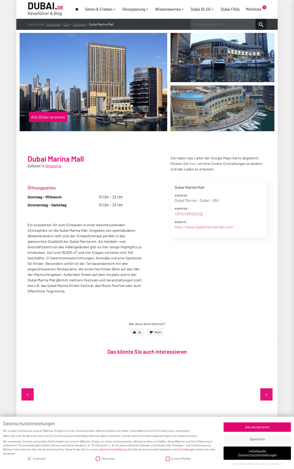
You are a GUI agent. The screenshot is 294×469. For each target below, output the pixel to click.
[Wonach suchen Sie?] (223, 24)
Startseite (53, 24)
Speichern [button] (257, 439)
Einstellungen (186, 449)
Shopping (79, 24)
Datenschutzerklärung (113, 449)
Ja (139, 332)
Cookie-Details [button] (240, 463)
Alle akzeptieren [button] (257, 427)
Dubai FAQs (230, 9)
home (77, 9)
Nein (158, 332)
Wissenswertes (168, 9)
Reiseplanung (133, 9)
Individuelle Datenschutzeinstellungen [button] (257, 453)
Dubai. (45, 9)
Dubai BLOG (201, 9)
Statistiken (105, 458)
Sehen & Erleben (98, 9)
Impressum (276, 463)
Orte (66, 24)
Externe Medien (178, 458)
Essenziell (36, 458)
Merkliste (256, 8)
